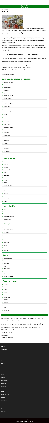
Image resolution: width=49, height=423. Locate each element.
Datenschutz (19, 419)
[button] (2, 6)
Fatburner (6, 85)
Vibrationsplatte (7, 135)
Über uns (35, 419)
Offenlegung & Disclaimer (28, 419)
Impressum (14, 419)
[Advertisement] (24, 2)
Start (2, 9)
